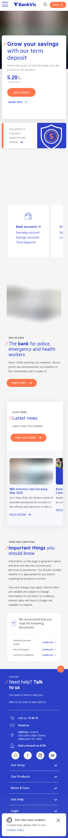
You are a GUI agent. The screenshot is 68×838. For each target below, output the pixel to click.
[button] (5, 5)
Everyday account (28, 232)
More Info (18, 102)
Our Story (22, 383)
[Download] (46, 642)
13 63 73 (33, 718)
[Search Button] (45, 5)
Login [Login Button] (57, 5)
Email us (23, 725)
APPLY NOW (21, 92)
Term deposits (26, 242)
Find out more (28, 437)
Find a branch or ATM (32, 745)
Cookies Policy (15, 830)
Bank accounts (28, 227)
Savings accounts (27, 237)
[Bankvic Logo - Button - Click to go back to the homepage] (25, 5)
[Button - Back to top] (60, 669)
